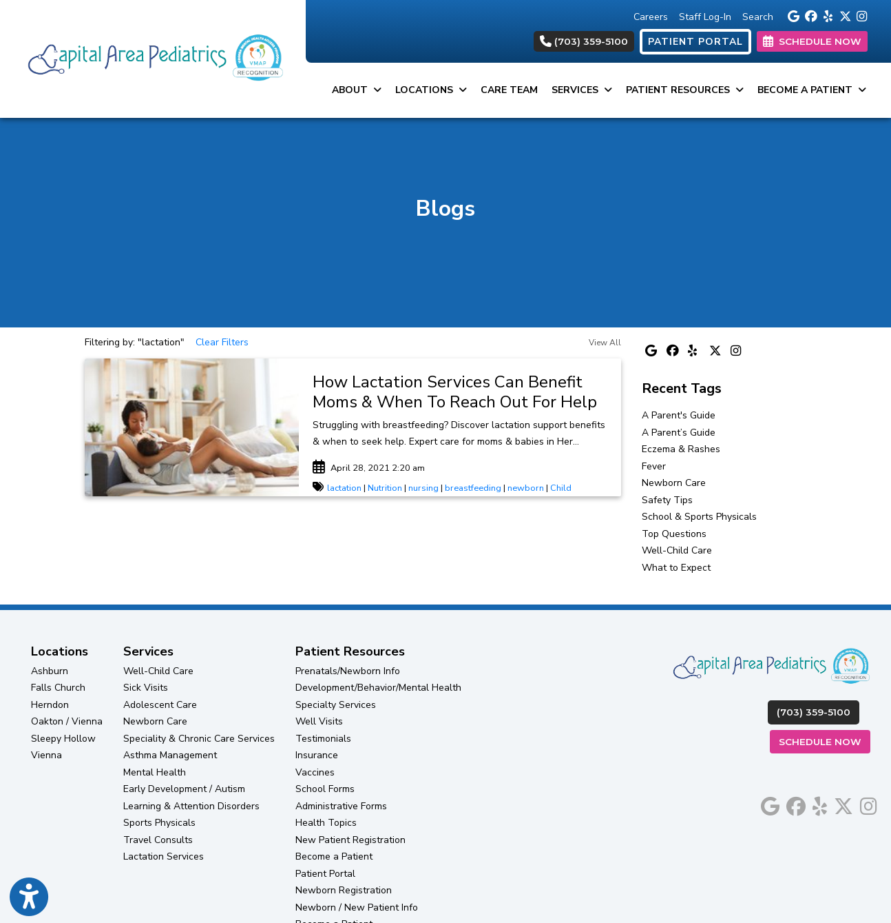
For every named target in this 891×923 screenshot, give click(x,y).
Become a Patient (334, 856)
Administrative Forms (341, 806)
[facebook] (810, 15)
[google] (793, 15)
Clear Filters (222, 342)
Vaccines (315, 772)
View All (605, 342)
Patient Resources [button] (685, 90)
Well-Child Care (677, 550)
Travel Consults (158, 839)
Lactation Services (163, 856)
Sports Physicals (159, 822)
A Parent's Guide (678, 415)
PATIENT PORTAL (695, 41)
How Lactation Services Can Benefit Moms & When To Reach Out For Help (455, 392)
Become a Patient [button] (811, 90)
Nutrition (385, 488)
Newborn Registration (343, 890)
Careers (650, 16)
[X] (844, 15)
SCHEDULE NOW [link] (812, 41)
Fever (654, 466)
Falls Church (58, 687)
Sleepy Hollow (63, 738)
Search (757, 16)
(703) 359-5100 (584, 41)
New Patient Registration (350, 839)
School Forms (325, 788)
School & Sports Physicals (699, 516)
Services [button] (582, 90)
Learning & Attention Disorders (191, 806)
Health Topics (326, 822)
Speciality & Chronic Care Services (199, 738)
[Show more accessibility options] (29, 897)
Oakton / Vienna (67, 721)
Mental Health (154, 772)
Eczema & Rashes (681, 449)
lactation (344, 488)
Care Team (509, 90)
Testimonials (323, 738)
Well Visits (319, 721)
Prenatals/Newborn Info (347, 671)
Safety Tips (667, 500)
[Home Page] (153, 58)
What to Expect (676, 567)
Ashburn (49, 671)
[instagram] (862, 15)
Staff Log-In (705, 16)
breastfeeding (473, 488)
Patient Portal (325, 873)
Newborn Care (674, 482)
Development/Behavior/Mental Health (378, 687)
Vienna (46, 755)
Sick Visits (145, 687)
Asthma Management (170, 755)
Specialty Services (335, 704)
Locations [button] (431, 90)
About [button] (356, 90)
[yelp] (827, 15)
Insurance (316, 755)
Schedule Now (824, 740)
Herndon (50, 704)
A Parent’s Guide (678, 432)
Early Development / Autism (184, 788)
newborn (525, 488)
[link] (460, 392)
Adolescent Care (160, 704)
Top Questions (674, 533)
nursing (423, 488)
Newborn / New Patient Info (356, 907)
